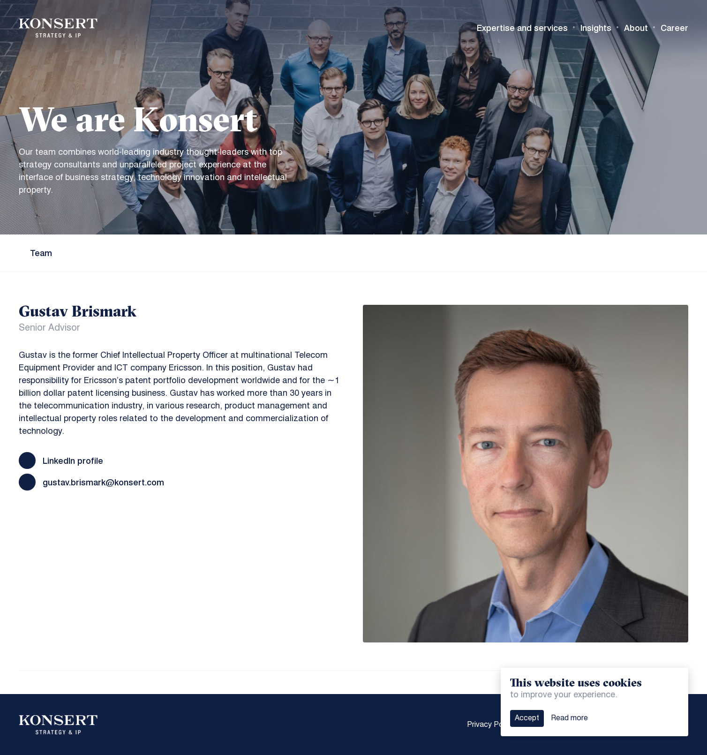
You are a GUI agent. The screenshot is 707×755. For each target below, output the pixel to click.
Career (674, 28)
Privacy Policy (490, 725)
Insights (595, 28)
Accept (527, 718)
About (636, 28)
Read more (569, 718)
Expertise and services (522, 28)
